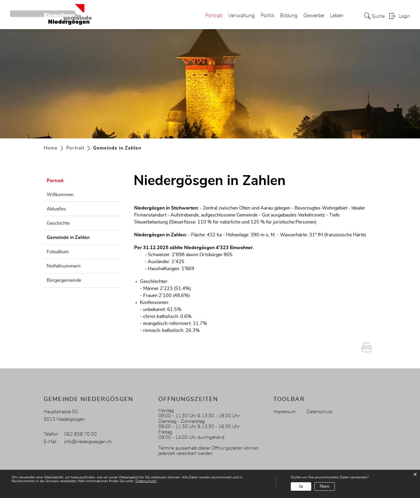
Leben (337, 15)
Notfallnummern (63, 266)
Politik (267, 15)
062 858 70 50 (80, 434)
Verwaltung (241, 15)
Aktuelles (56, 209)
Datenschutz (319, 411)
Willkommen (60, 194)
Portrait (213, 15)
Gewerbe (313, 15)
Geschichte (58, 223)
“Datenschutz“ (145, 481)
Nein (324, 486)
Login (404, 16)
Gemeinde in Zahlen (83, 236)
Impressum (284, 411)
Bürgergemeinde (64, 280)
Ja (301, 486)
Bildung (289, 15)
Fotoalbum (58, 251)
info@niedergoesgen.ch (88, 441)
